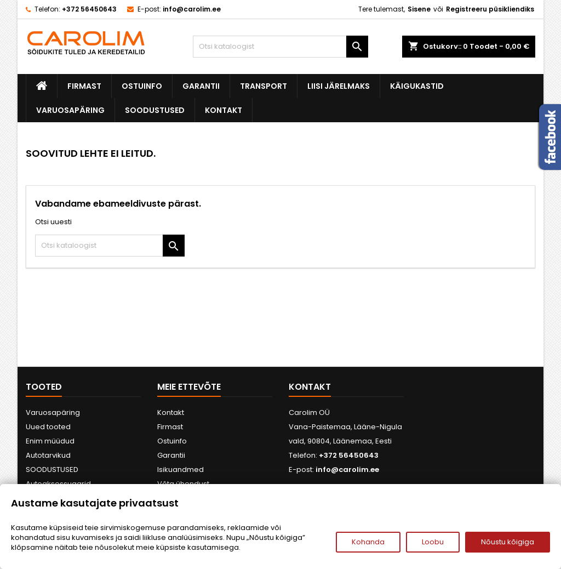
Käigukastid (417, 86)
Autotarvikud (48, 455)
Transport (263, 86)
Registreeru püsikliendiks (490, 9)
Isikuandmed (180, 469)
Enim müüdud (50, 441)
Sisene (419, 9)
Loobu (433, 542)
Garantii (201, 86)
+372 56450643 (89, 9)
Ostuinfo (142, 86)
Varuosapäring (70, 110)
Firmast (84, 86)
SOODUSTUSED (155, 110)
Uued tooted (48, 427)
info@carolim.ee (192, 9)
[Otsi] (280, 47)
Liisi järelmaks (338, 86)
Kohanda (368, 542)
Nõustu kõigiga (507, 542)
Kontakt (223, 110)
